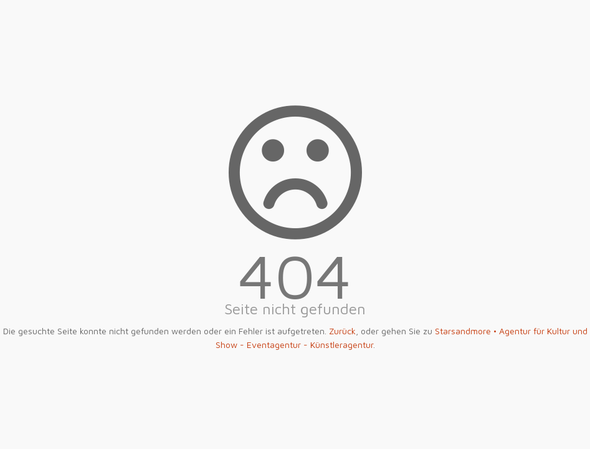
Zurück (342, 331)
